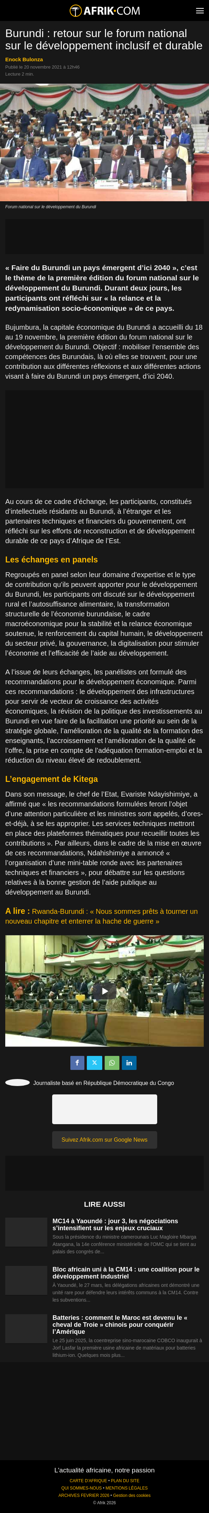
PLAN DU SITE (125, 1480)
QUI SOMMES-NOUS (81, 1488)
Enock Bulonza (24, 59)
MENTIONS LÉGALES (127, 1488)
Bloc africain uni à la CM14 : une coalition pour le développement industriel (126, 1273)
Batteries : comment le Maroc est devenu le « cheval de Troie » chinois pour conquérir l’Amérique (120, 1324)
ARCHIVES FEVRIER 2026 (83, 1495)
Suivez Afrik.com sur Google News (104, 1140)
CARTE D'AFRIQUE (88, 1480)
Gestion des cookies (132, 1495)
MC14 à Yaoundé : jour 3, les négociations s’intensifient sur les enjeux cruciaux (115, 1225)
